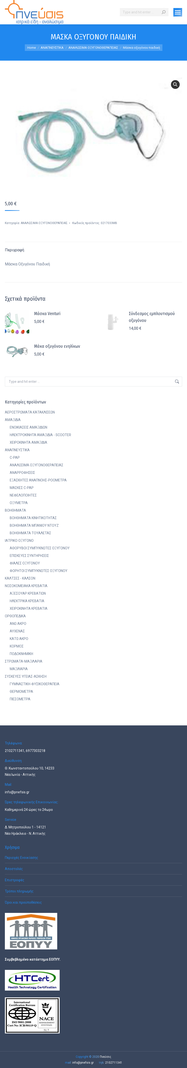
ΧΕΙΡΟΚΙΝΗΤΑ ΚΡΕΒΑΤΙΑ (28, 608)
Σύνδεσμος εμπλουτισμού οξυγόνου (152, 317)
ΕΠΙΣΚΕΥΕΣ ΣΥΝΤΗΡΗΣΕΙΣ (29, 556)
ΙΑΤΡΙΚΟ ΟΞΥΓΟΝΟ (19, 541)
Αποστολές (14, 869)
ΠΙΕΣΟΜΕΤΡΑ (20, 699)
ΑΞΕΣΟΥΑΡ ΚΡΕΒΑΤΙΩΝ (28, 593)
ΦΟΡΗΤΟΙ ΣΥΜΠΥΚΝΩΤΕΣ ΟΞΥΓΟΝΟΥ (38, 571)
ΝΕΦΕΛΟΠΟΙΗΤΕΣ (23, 495)
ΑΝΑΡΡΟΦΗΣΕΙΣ (22, 473)
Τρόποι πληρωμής (19, 891)
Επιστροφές (14, 880)
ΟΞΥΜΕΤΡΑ (19, 503)
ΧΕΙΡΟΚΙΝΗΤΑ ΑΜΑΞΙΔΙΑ (28, 442)
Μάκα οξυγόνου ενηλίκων (57, 346)
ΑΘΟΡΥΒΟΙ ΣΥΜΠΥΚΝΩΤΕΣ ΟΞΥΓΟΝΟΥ (40, 548)
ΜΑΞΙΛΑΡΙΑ (19, 669)
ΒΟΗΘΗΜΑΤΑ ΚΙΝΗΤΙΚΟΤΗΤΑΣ (33, 518)
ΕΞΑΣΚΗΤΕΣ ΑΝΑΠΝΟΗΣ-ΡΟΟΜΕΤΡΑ (38, 480)
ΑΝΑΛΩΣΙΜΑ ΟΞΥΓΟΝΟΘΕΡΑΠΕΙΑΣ (44, 223)
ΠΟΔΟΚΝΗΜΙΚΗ (21, 654)
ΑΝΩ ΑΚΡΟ (18, 624)
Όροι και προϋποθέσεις (23, 902)
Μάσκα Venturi (47, 313)
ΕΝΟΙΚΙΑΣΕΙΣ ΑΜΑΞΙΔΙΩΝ (28, 427)
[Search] (144, 12)
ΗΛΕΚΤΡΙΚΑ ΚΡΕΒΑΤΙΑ (27, 601)
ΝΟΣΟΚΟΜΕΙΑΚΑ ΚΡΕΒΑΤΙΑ (26, 586)
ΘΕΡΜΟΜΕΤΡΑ (21, 691)
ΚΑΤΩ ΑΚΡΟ (19, 639)
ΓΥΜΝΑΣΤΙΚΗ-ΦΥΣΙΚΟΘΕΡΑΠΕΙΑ (34, 684)
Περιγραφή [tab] (14, 250)
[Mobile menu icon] (177, 12)
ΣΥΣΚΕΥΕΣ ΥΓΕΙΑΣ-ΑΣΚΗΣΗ (26, 676)
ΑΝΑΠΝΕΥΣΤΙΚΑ (17, 450)
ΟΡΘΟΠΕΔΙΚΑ (15, 616)
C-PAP (15, 457)
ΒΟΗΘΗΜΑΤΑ (15, 510)
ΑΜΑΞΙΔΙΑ (13, 420)
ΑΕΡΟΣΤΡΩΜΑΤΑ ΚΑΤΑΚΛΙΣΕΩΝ (30, 412)
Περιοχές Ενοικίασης (21, 858)
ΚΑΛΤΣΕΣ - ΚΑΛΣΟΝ (20, 578)
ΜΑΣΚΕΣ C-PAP (22, 488)
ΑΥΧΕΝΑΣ (17, 631)
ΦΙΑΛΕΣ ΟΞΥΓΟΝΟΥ (25, 563)
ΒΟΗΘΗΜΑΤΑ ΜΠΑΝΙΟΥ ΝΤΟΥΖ (34, 525)
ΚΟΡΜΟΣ (17, 646)
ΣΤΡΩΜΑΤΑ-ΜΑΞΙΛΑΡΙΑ (23, 661)
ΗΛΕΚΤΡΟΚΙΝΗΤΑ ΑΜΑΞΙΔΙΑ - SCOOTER (40, 435)
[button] (175, 84)
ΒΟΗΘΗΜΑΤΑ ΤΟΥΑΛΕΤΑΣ (30, 533)
